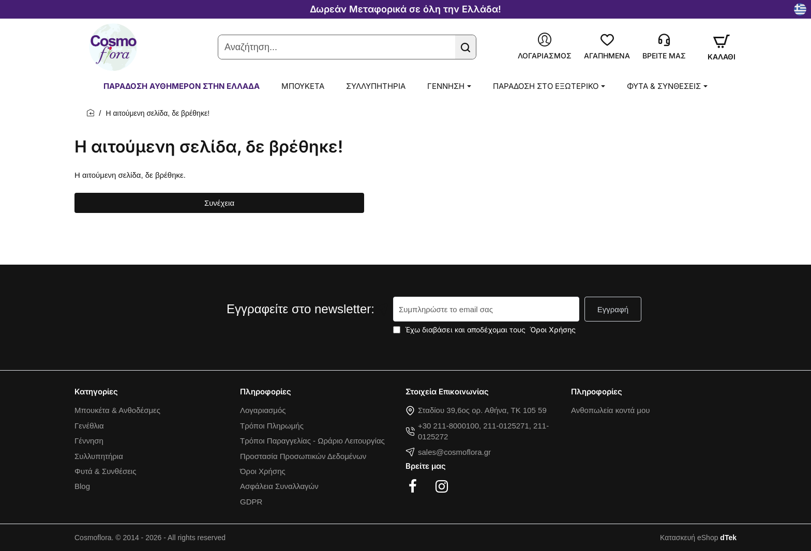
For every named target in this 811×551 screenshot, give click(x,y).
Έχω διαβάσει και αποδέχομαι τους (485, 329)
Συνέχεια (219, 202)
